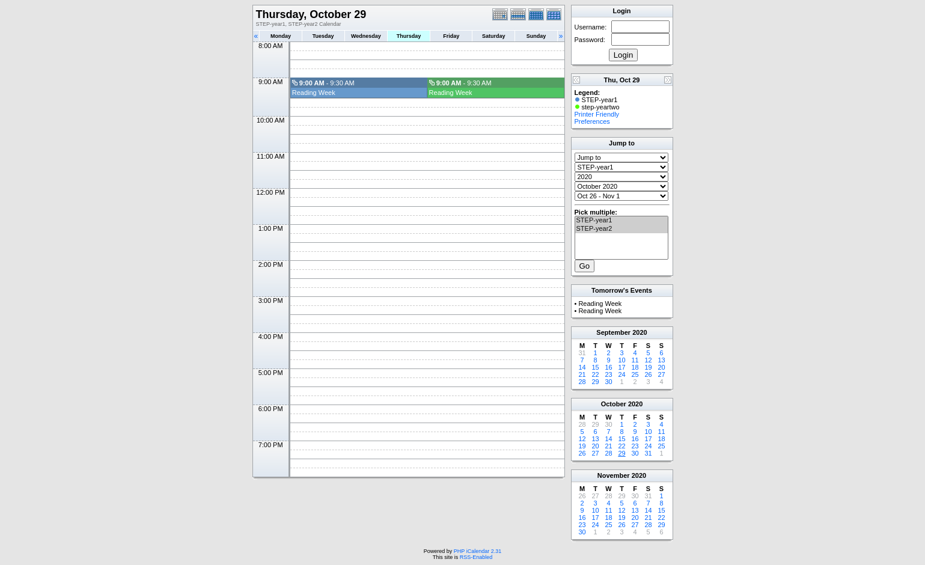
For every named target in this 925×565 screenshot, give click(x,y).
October (613, 404)
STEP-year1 (621, 220)
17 (621, 367)
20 (661, 367)
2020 (639, 332)
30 (608, 381)
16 (608, 367)
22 (595, 374)
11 (634, 360)
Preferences (592, 121)
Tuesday (323, 36)
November (613, 475)
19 (648, 367)
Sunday (536, 36)
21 (581, 374)
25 (634, 374)
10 (621, 360)
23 (608, 374)
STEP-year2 (621, 229)
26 (648, 374)
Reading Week (313, 92)
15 (595, 367)
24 (621, 374)
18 (634, 367)
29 (595, 381)
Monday (280, 36)
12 (648, 360)
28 (581, 381)
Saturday (493, 36)
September (613, 332)
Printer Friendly (597, 114)
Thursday (409, 36)
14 (581, 367)
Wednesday (366, 36)
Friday (451, 36)
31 (648, 453)
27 (661, 374)
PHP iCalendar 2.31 (477, 551)
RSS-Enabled (476, 557)
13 (661, 360)
